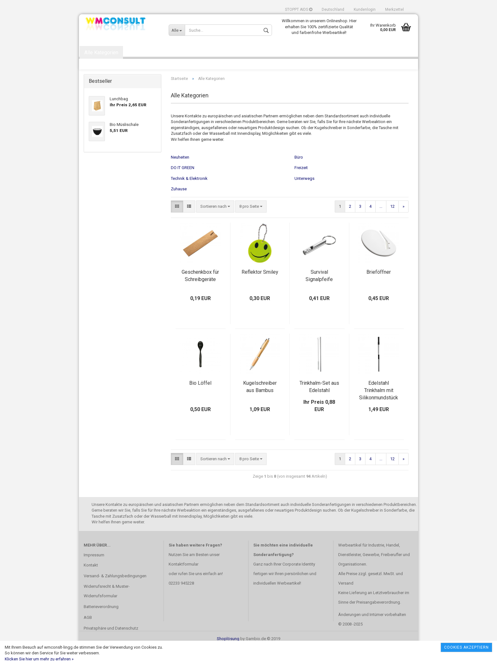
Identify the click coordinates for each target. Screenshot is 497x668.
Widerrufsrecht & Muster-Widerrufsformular (107, 612)
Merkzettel (394, 9)
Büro (298, 177)
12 (392, 227)
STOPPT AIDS (298, 9)
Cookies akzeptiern (466, 647)
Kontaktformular (183, 585)
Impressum (94, 575)
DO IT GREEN (182, 188)
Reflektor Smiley (260, 293)
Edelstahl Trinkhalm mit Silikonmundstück (378, 411)
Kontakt (91, 585)
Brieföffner (378, 293)
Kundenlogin (365, 9)
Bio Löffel (200, 404)
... (380, 227)
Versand (345, 604)
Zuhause (179, 209)
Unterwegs (304, 199)
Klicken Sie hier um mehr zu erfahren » (39, 659)
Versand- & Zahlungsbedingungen (115, 596)
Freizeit (301, 188)
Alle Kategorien (101, 52)
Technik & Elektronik (189, 199)
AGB (88, 638)
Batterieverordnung (101, 627)
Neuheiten (180, 177)
